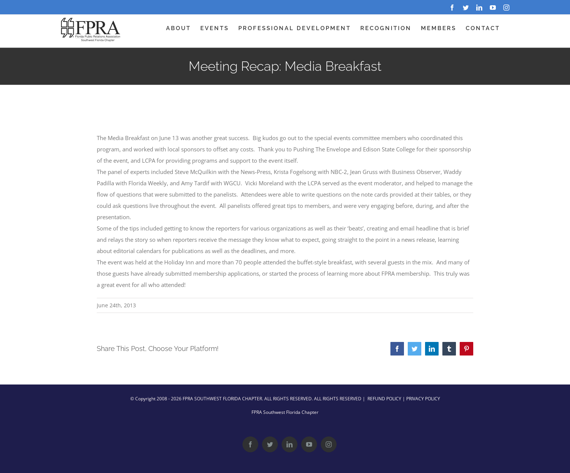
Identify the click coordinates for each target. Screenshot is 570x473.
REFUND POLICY (384, 398)
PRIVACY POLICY (423, 398)
